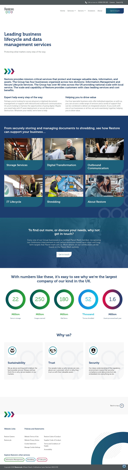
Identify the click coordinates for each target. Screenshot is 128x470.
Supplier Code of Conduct (52, 440)
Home (62, 11)
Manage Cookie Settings (32, 447)
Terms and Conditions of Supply (52, 445)
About (100, 11)
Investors (91, 11)
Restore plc (7, 440)
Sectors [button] (81, 11)
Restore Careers (9, 436)
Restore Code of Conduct (52, 436)
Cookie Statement (30, 444)
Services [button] (70, 11)
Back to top (117, 406)
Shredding (30, 459)
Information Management (14, 459)
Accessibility (48, 449)
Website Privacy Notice (31, 440)
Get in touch (115, 11)
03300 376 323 (103, 2)
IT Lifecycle (42, 459)
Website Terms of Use (31, 436)
